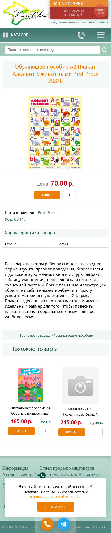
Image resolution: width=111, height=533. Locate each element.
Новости (24, 474)
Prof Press (47, 212)
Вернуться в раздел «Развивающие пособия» (56, 335)
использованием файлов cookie (55, 496)
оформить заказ (100, 11)
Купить (47, 195)
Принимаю (55, 506)
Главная (9, 474)
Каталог (19, 35)
